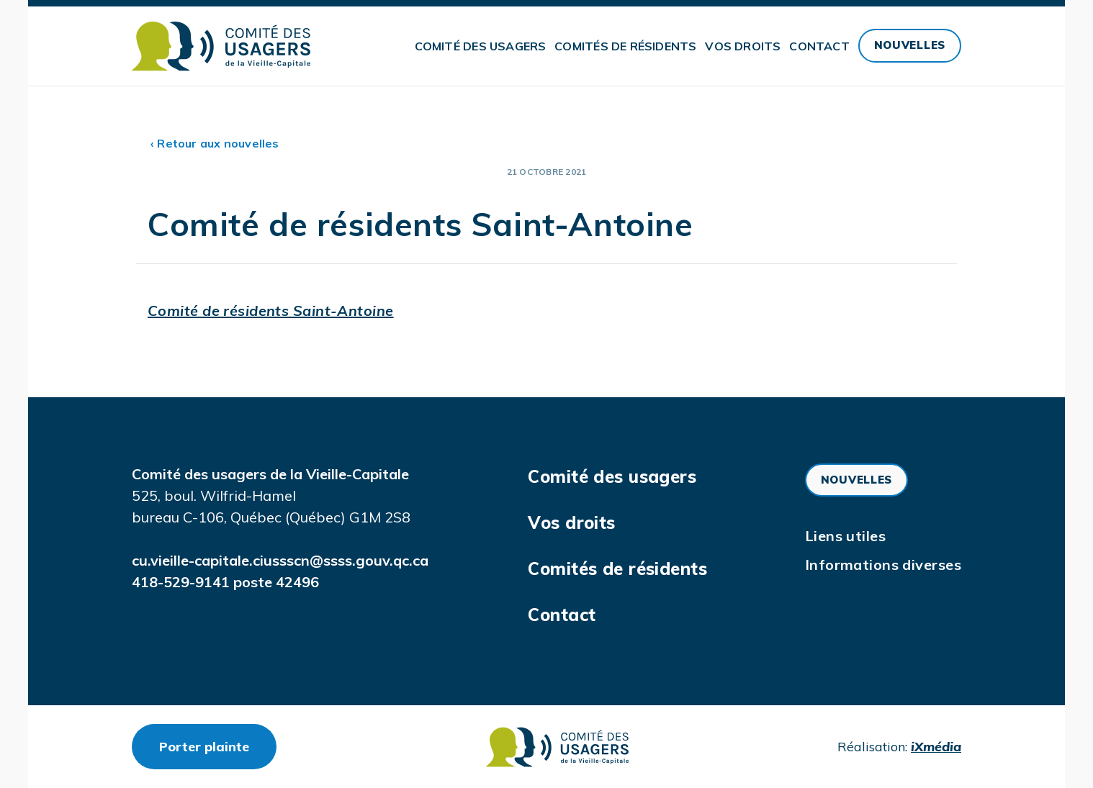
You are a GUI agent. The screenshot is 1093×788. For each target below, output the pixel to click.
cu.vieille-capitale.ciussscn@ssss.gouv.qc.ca (280, 560)
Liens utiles (845, 536)
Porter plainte (217, 746)
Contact (819, 46)
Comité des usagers (480, 46)
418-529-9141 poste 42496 (225, 582)
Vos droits (743, 46)
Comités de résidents (625, 46)
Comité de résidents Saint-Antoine (271, 311)
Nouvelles (909, 45)
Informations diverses (883, 565)
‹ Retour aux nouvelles (214, 143)
